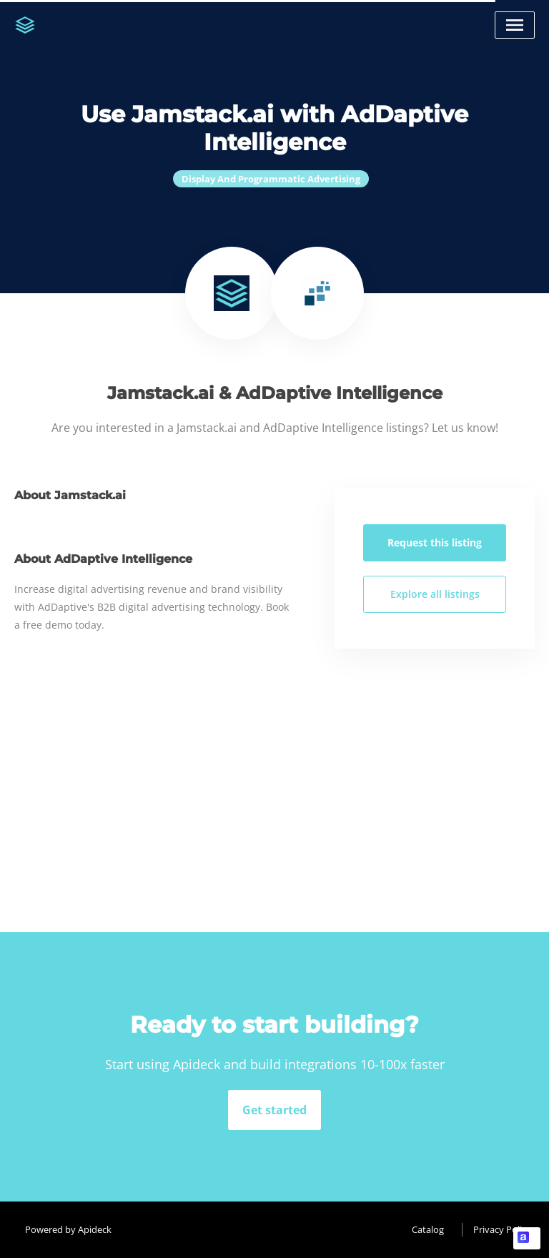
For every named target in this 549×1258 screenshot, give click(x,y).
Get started (274, 1110)
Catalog (428, 1229)
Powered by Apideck (68, 1229)
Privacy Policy (502, 1229)
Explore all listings (435, 594)
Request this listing (434, 542)
